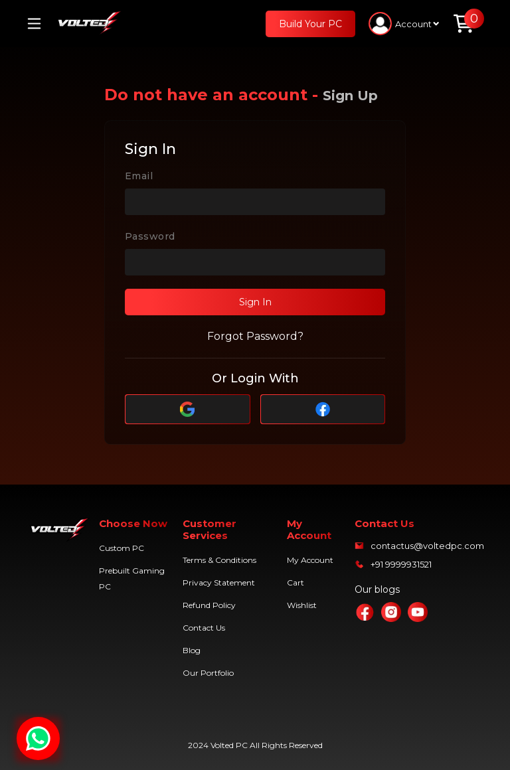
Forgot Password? (255, 336)
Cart (295, 582)
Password (150, 236)
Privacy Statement (219, 582)
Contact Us (204, 628)
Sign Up (350, 96)
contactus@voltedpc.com (427, 545)
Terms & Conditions (219, 560)
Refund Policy (209, 605)
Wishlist (302, 605)
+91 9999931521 (401, 564)
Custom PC (121, 548)
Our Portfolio (208, 673)
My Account (310, 560)
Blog (192, 650)
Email (139, 176)
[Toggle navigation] (39, 23)
